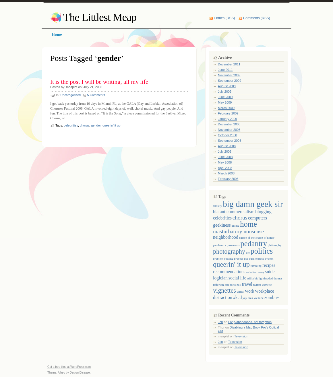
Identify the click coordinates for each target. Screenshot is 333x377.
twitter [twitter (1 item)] (257, 284)
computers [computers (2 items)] (257, 217)
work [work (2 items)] (250, 291)
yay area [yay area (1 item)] (248, 298)
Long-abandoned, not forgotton (250, 322)
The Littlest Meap (99, 17)
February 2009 (228, 113)
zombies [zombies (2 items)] (272, 297)
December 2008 (229, 124)
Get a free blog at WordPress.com (69, 366)
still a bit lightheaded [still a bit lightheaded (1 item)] (260, 278)
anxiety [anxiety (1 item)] (217, 205)
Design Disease (80, 372)
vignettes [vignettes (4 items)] (224, 290)
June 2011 (225, 69)
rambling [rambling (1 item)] (256, 265)
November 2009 (229, 75)
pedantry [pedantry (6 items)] (253, 243)
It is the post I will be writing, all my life (99, 81)
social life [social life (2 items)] (237, 277)
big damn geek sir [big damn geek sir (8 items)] (253, 204)
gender (96, 125)
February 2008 (228, 178)
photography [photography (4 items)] (229, 251)
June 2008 (225, 157)
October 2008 (227, 135)
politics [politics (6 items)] (261, 251)
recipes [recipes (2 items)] (268, 265)
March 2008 (226, 173)
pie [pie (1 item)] (248, 252)
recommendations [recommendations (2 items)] (229, 271)
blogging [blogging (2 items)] (263, 211)
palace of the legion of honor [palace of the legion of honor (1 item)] (256, 237)
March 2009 (226, 108)
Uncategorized (70, 95)
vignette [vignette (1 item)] (267, 284)
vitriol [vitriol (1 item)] (240, 291)
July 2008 (224, 151)
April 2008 (225, 168)
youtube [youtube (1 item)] (259, 298)
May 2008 (225, 162)
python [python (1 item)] (269, 258)
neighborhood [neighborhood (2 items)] (225, 237)
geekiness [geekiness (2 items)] (222, 225)
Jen (220, 322)
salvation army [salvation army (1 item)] (255, 272)
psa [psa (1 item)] (246, 258)
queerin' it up (111, 125)
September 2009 (229, 80)
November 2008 (229, 129)
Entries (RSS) (224, 18)
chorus (84, 125)
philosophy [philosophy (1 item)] (274, 245)
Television (241, 336)
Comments (96, 95)
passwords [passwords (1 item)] (233, 245)
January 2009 (227, 119)
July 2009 (224, 91)
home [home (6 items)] (248, 224)
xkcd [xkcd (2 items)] (237, 297)
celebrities (71, 125)
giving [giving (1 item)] (235, 225)
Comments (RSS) (256, 18)
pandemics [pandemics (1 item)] (219, 245)
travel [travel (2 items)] (247, 284)
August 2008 (227, 146)
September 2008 (229, 140)
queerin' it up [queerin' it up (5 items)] (231, 264)
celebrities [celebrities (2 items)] (222, 217)
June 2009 (225, 97)
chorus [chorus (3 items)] (240, 218)
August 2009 (227, 86)
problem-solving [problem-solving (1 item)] (223, 258)
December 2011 (229, 64)
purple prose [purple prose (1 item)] (256, 258)
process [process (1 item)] (238, 258)
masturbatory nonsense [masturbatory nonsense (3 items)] (238, 231)
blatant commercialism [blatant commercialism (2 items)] (234, 211)
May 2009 (225, 102)
